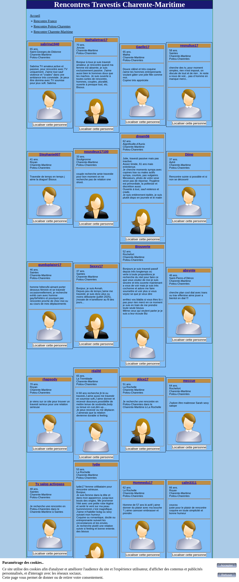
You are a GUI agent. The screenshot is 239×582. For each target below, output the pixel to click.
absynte (189, 270)
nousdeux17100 (96, 151)
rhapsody (49, 379)
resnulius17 (189, 45)
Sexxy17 (96, 266)
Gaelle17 (143, 47)
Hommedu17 (142, 482)
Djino (189, 154)
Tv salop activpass (49, 484)
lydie (96, 464)
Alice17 (142, 379)
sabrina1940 (49, 44)
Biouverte (142, 246)
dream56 (143, 136)
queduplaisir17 (49, 265)
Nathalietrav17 (96, 40)
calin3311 (189, 482)
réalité (96, 371)
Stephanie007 (49, 154)
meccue (189, 381)
